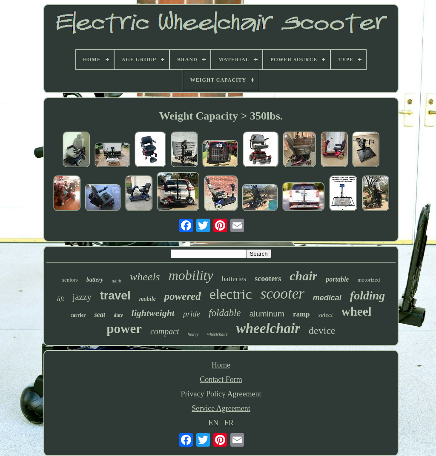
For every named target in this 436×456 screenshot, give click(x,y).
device (322, 330)
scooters (268, 278)
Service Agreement (221, 408)
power (124, 328)
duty (118, 315)
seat (99, 314)
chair (303, 276)
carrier (78, 315)
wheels (145, 277)
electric (230, 294)
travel (115, 295)
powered (182, 296)
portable (337, 279)
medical (327, 298)
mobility (191, 275)
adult (116, 280)
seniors (70, 279)
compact (164, 331)
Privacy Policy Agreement (221, 394)
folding (367, 295)
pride (191, 313)
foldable (225, 313)
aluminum (267, 313)
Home (221, 365)
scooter (282, 293)
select (325, 314)
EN (213, 423)
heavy (193, 333)
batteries (234, 279)
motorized (368, 279)
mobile (147, 299)
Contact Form (221, 379)
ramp (301, 314)
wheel (356, 311)
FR (229, 423)
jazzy (81, 297)
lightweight (153, 313)
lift (60, 298)
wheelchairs (217, 334)
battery (94, 279)
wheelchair (268, 328)
